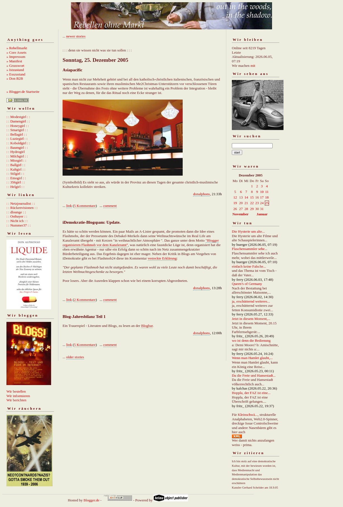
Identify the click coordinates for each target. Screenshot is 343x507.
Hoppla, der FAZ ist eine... (251, 393)
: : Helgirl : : (15, 187)
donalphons (201, 194)
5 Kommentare (85, 206)
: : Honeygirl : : (17, 126)
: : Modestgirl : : (18, 117)
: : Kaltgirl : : (15, 169)
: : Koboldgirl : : (18, 143)
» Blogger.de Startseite (22, 91)
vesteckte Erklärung (162, 258)
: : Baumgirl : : (17, 147)
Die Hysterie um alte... (248, 231)
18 (267, 197)
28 (246, 209)
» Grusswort (15, 65)
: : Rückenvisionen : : (21, 208)
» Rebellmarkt (16, 48)
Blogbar (147, 326)
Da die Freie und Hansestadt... (254, 375)
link (69, 206)
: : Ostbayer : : (16, 216)
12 (235, 197)
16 (257, 197)
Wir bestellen (16, 391)
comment (110, 206)
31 (262, 209)
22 (252, 203)
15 (252, 197)
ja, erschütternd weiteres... (251, 301)
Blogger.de (91, 500)
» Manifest (14, 61)
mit (253, 65)
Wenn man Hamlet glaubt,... (252, 358)
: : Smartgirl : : (17, 130)
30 (257, 209)
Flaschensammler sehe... (249, 249)
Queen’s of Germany (247, 284)
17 (262, 197)
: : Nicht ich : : (16, 221)
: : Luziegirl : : (16, 138)
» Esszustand (15, 74)
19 (235, 203)
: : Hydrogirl (15, 152)
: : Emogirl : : (16, 178)
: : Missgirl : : (16, 160)
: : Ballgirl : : (15, 165)
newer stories (75, 36)
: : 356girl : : (15, 182)
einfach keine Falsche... (249, 266)
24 (262, 203)
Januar (262, 214)
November (240, 214)
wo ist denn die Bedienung (251, 340)
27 (241, 209)
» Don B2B (14, 78)
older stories (75, 357)
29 (252, 209)
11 (267, 192)
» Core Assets (16, 52)
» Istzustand (15, 70)
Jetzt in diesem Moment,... (251, 319)
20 (241, 203)
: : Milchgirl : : (17, 156)
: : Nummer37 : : (18, 225)
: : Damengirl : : (18, 121)
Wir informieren (18, 396)
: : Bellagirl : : (16, 134)
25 (267, 203)
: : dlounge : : (16, 212)
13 (241, 197)
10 (262, 192)
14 (246, 197)
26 (235, 209)
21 (246, 203)
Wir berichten (16, 400)
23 (257, 203)
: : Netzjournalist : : (20, 203)
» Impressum (15, 57)
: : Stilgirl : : (15, 173)
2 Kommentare (85, 300)
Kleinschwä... (248, 414)
